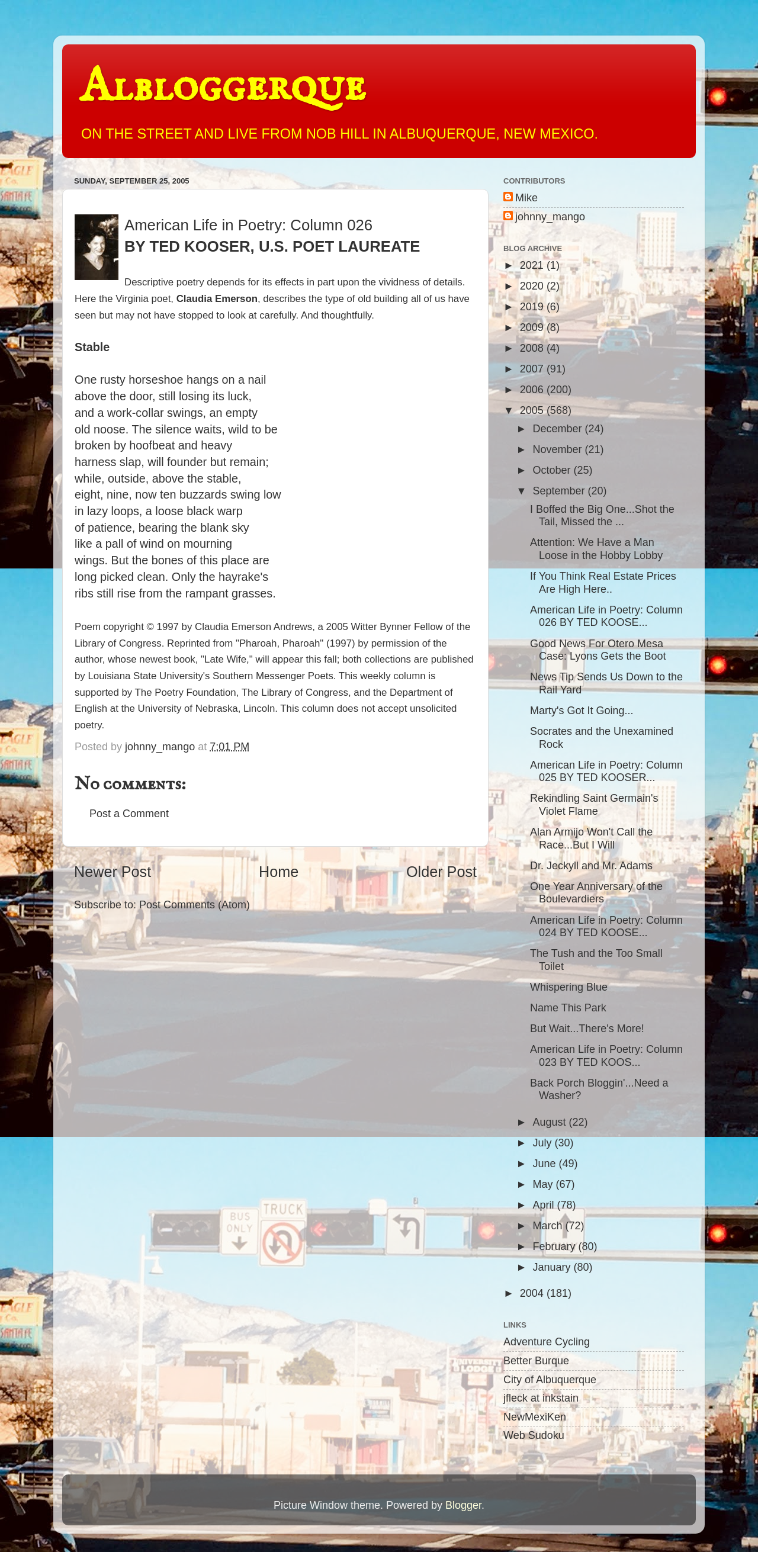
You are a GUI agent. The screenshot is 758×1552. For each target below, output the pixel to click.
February (555, 1246)
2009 (533, 327)
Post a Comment (129, 814)
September (559, 491)
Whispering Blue (569, 987)
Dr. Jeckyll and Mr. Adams (591, 866)
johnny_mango (550, 217)
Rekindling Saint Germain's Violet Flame (594, 804)
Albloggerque (222, 87)
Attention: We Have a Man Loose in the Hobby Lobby (596, 548)
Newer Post (112, 871)
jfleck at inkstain (541, 1398)
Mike (526, 198)
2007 (533, 369)
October (552, 470)
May (543, 1184)
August (550, 1122)
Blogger (463, 1505)
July (543, 1143)
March (548, 1226)
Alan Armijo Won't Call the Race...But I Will (591, 838)
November (558, 449)
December (558, 429)
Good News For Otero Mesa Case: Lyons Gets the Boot (598, 650)
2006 (533, 390)
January (552, 1267)
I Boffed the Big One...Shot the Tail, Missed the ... (602, 515)
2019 (533, 307)
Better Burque (536, 1361)
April (544, 1205)
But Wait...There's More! (587, 1028)
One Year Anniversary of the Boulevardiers (596, 893)
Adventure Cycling (546, 1342)
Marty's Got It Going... (582, 710)
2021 (533, 265)
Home (278, 871)
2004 (533, 1293)
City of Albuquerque (549, 1380)
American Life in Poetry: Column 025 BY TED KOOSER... (606, 771)
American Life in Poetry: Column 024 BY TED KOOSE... (606, 926)
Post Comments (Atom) (194, 905)
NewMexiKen (534, 1417)
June (545, 1163)
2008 (533, 348)
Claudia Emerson (217, 298)
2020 (533, 286)
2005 (533, 410)
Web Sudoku (533, 1435)
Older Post (441, 871)
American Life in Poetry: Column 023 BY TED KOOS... (606, 1055)
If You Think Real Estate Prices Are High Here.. (603, 582)
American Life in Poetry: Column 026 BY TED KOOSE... (606, 616)
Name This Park (568, 1008)
